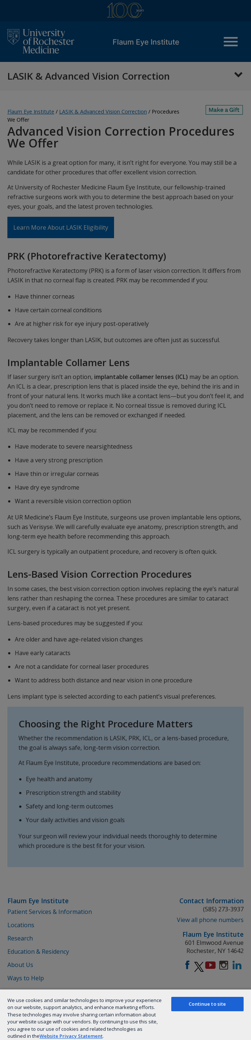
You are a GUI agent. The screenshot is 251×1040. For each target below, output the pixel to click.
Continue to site (207, 1004)
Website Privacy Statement (71, 1036)
